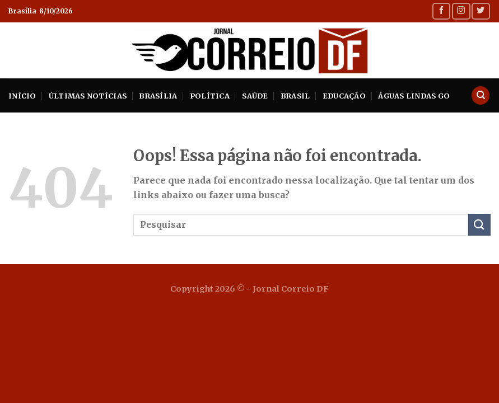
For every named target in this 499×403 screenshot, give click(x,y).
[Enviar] (479, 225)
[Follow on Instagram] (461, 11)
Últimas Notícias (88, 95)
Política (210, 95)
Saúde (255, 95)
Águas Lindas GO (414, 95)
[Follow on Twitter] (480, 11)
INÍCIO (22, 95)
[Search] (480, 95)
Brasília (158, 95)
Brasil (295, 95)
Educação (344, 95)
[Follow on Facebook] (441, 11)
